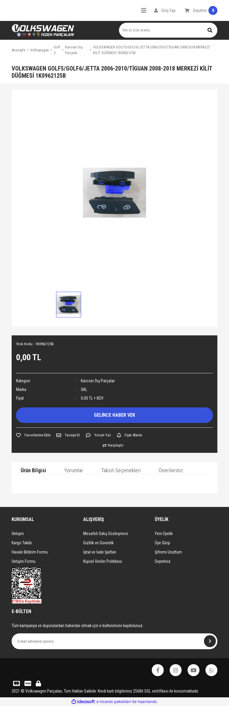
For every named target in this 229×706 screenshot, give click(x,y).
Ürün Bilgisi (33, 470)
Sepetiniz (163, 561)
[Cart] (201, 10)
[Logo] (43, 30)
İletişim (18, 533)
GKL (84, 389)
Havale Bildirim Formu (30, 552)
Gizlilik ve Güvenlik (98, 542)
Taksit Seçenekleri (121, 470)
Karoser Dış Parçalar (98, 380)
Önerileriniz (171, 470)
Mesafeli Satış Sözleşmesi (105, 533)
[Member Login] (165, 10)
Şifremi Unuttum (168, 552)
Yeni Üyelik (164, 533)
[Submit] (210, 641)
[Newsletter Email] (114, 641)
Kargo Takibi (22, 542)
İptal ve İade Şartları (99, 552)
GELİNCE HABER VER (114, 415)
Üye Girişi (162, 542)
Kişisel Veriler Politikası (102, 561)
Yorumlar (73, 470)
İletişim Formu (23, 561)
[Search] (168, 30)
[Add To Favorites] (33, 435)
